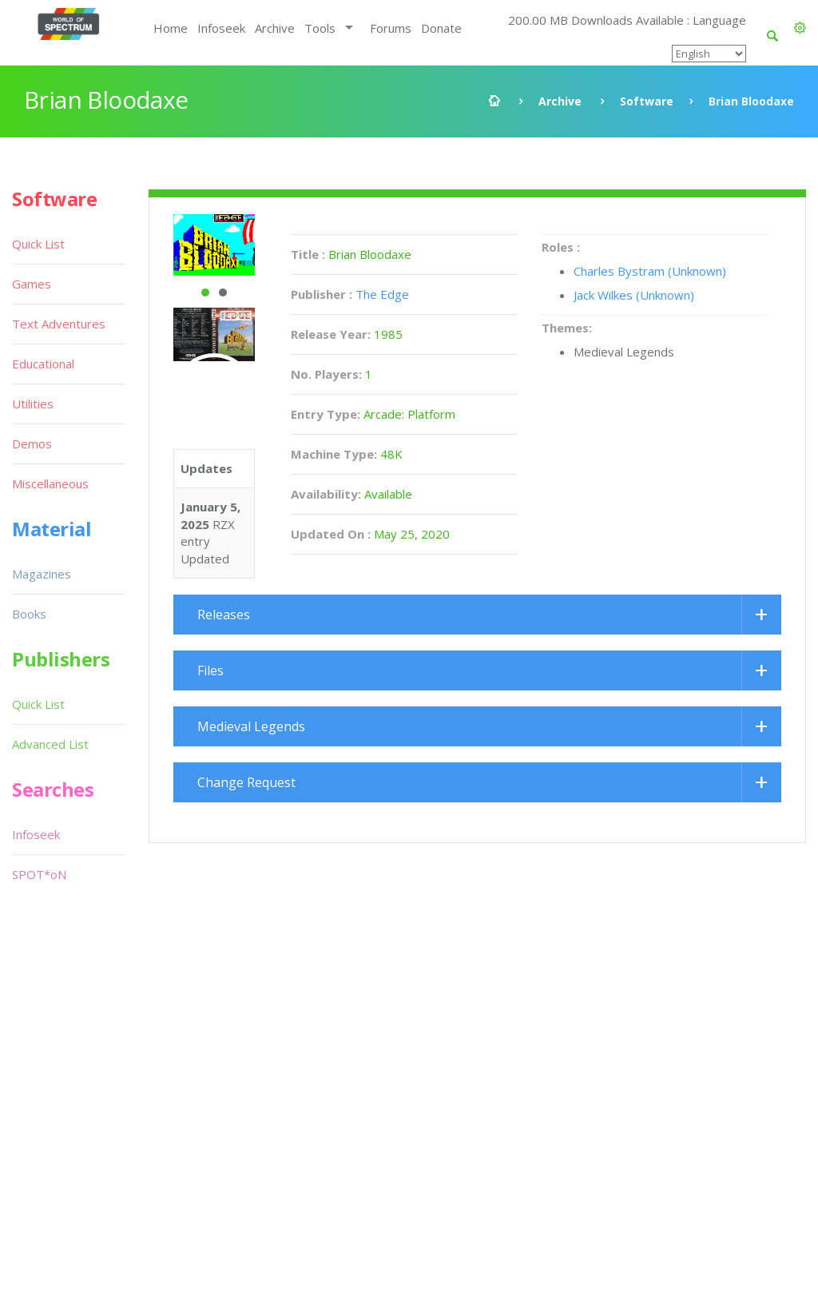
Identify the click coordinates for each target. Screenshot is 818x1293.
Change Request (246, 782)
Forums (390, 28)
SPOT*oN (39, 874)
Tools (320, 28)
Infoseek (221, 28)
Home (170, 28)
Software (646, 101)
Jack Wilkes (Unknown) (634, 295)
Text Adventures (58, 324)
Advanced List (50, 744)
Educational (43, 364)
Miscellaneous (50, 483)
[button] (800, 28)
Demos (32, 444)
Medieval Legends (251, 726)
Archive (275, 28)
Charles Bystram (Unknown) (650, 271)
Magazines (41, 574)
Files (210, 670)
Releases (223, 614)
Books (29, 614)
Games (31, 284)
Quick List (38, 244)
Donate (441, 28)
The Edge (382, 294)
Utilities (33, 404)
